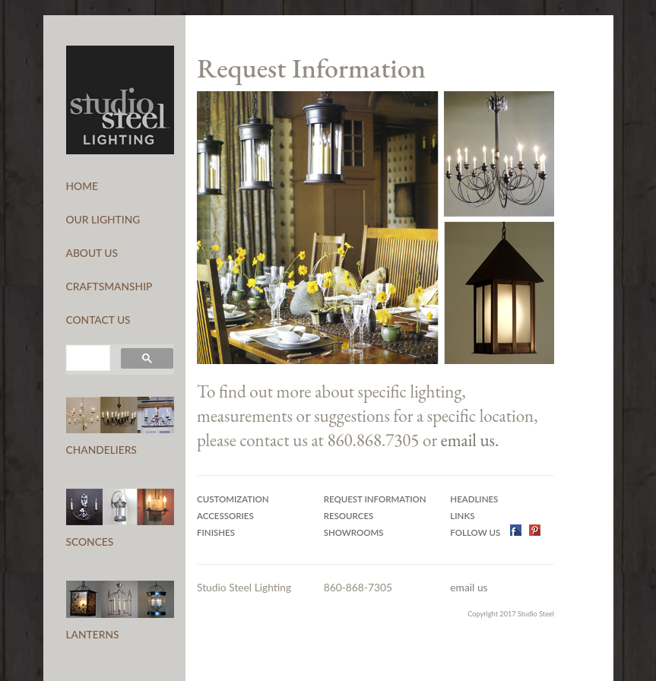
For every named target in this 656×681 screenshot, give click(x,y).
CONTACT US (98, 319)
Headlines (474, 499)
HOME (82, 185)
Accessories (225, 516)
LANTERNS (92, 634)
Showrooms (354, 532)
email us (468, 587)
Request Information (375, 499)
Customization (233, 499)
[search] (87, 358)
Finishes (216, 532)
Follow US (476, 532)
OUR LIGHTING (103, 219)
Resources (349, 516)
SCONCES (90, 541)
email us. (470, 440)
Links (462, 516)
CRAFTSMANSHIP (109, 286)
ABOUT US (92, 252)
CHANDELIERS (101, 449)
